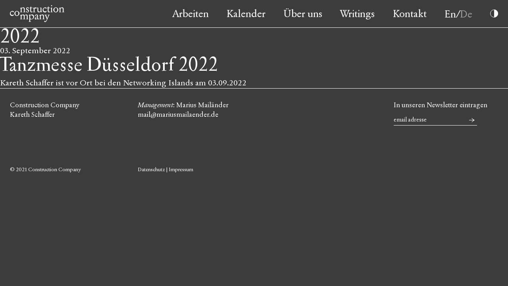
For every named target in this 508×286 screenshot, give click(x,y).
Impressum (181, 169)
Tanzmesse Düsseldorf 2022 (109, 65)
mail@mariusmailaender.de (178, 114)
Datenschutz (151, 169)
